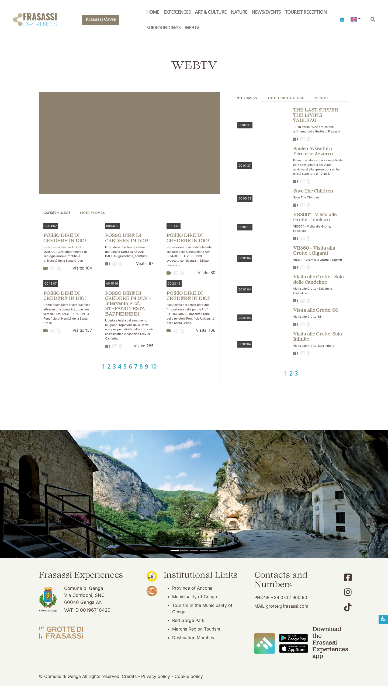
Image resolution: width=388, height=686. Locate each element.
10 (153, 366)
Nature (239, 12)
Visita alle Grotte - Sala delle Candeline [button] (318, 280)
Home (152, 12)
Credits (129, 676)
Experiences (177, 12)
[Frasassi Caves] (184, 551)
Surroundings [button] (163, 27)
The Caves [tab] (247, 98)
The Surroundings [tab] (285, 98)
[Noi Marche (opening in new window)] (152, 576)
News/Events (266, 12)
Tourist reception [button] (306, 12)
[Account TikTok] (348, 607)
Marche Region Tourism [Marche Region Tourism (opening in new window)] (196, 629)
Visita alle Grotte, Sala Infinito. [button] (317, 337)
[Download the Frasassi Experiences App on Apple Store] (293, 648)
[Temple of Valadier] (175, 551)
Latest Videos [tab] (57, 213)
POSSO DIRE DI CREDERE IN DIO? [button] (64, 238)
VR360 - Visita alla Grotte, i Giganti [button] (314, 251)
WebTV (192, 27)
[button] (342, 20)
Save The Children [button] (313, 191)
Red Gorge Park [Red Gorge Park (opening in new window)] (188, 620)
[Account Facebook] (348, 577)
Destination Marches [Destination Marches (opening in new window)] (193, 637)
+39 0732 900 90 (289, 597)
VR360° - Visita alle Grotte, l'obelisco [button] (315, 217)
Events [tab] (320, 98)
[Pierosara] (194, 551)
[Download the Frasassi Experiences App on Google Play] (293, 637)
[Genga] (213, 551)
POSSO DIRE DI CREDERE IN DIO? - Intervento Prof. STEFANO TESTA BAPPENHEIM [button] (128, 304)
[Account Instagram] (348, 592)
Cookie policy (189, 676)
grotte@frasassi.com (287, 606)
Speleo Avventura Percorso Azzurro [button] (313, 151)
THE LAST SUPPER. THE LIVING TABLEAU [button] (316, 115)
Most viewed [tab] (92, 213)
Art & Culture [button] (210, 12)
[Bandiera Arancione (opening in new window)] (152, 590)
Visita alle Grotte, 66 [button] (315, 311)
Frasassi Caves (101, 20)
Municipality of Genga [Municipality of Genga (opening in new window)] (194, 596)
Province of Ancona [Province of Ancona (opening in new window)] (192, 588)
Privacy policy (155, 676)
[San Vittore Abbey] (204, 551)
